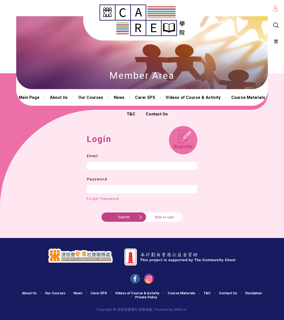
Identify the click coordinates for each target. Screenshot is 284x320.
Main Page (29, 97)
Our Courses (90, 97)
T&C (131, 114)
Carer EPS (145, 97)
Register (183, 146)
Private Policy (146, 297)
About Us (59, 97)
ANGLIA (180, 309)
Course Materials (248, 97)
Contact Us (157, 114)
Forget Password (103, 199)
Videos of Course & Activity (193, 97)
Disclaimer (253, 293)
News (119, 97)
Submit (124, 217)
